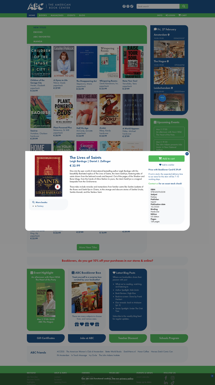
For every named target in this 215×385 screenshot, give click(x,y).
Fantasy (40, 206)
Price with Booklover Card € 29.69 (164, 169)
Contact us (153, 183)
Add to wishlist (166, 164)
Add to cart (167, 158)
